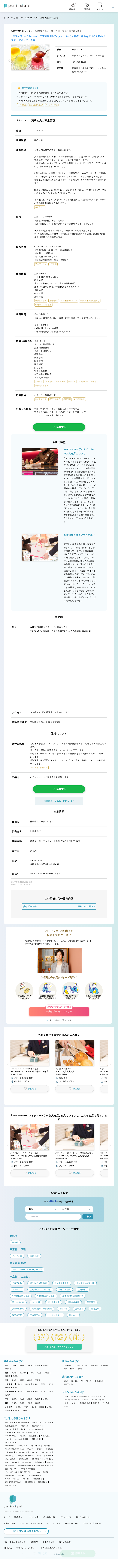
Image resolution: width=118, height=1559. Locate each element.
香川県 (22, 1403)
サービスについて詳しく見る (60, 1020)
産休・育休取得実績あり (13, 1482)
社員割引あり (10, 1455)
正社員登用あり (21, 1452)
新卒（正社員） (68, 1384)
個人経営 (48, 1422)
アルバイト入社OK (41, 1472)
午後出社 (22, 1436)
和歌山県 (8, 1369)
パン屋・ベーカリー (70, 1403)
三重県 (37, 1380)
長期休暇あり (42, 1482)
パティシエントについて (15, 1542)
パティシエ (67, 1365)
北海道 (20, 1384)
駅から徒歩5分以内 (22, 1422)
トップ (6, 18)
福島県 (15, 1387)
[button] (9, 61)
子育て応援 (9, 1422)
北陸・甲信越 (9, 1391)
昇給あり (30, 1449)
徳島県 (29, 1403)
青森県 (35, 1384)
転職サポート (10, 1523)
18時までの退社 (10, 1436)
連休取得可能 (10, 1475)
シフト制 (8, 1439)
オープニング (37, 1422)
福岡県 (18, 1407)
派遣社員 (100, 1381)
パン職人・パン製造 (81, 1365)
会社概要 (34, 1542)
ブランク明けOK (11, 1472)
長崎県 (33, 1407)
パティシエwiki (71, 1523)
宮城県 (27, 1384)
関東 (6, 1373)
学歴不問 (50, 1462)
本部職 (72, 1369)
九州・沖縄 (8, 1407)
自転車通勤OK (23, 1459)
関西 (6, 1365)
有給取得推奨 (37, 1479)
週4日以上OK (10, 1446)
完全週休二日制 (10, 1485)
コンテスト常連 (10, 1429)
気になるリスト (83, 1517)
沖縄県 (24, 1410)
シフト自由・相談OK (21, 1439)
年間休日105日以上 (34, 1475)
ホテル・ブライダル (96, 1396)
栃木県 (7, 1376)
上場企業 (22, 1429)
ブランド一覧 (66, 1517)
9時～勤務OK (35, 1446)
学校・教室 (105, 1403)
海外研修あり (36, 1459)
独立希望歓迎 (10, 1465)
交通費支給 (9, 1452)
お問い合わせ (65, 1542)
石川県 (35, 1391)
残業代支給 (50, 1449)
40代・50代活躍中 (26, 1472)
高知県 (37, 1403)
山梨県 (51, 1391)
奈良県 (45, 1365)
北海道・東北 (9, 1384)
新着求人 (18, 1517)
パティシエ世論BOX (92, 1523)
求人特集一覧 (49, 1517)
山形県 (7, 1387)
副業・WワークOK (11, 1469)
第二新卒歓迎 (27, 1462)
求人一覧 (14, 18)
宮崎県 (7, 1410)
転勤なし (40, 1455)
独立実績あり (36, 1426)
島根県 (29, 1399)
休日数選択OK (30, 1482)
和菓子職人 (104, 1365)
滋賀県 (29, 1365)
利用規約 (8, 1548)
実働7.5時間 (20, 1432)
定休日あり (9, 1432)
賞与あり (40, 1449)
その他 (80, 1369)
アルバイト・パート (87, 1381)
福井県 (43, 1391)
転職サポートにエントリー (59, 1010)
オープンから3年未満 (35, 1429)
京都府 (37, 1365)
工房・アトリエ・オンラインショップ (76, 1400)
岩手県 (43, 1384)
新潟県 (20, 1391)
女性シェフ (24, 1426)
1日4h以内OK (22, 1446)
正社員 (66, 1381)
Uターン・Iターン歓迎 (43, 1465)
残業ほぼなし (33, 1436)
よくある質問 (49, 1542)
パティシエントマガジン (31, 1523)
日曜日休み (26, 1479)
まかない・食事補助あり (26, 1455)
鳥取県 (37, 1399)
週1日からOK (36, 1439)
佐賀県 (26, 1407)
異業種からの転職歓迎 (25, 1465)
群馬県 (15, 1376)
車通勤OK (49, 1455)
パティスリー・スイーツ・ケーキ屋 (75, 1396)
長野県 (7, 1395)
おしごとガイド (53, 1523)
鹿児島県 (16, 1410)
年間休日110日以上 (12, 1479)
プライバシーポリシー (26, 1548)
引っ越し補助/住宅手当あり (14, 1449)
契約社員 (74, 1381)
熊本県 (41, 1407)
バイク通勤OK (10, 1459)
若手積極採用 (39, 1462)
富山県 (27, 1391)
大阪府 (14, 1365)
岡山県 (22, 1399)
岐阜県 (29, 1380)
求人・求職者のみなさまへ (52, 1548)
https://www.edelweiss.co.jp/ (45, 873)
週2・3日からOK (10, 1442)
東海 (6, 1380)
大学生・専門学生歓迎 (28, 1469)
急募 (6, 1462)
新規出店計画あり (11, 1426)
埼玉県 (39, 1373)
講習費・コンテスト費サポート (40, 1452)
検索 (87, 1216)
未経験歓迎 (15, 1462)
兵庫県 (22, 1365)
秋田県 (51, 1384)
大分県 (49, 1407)
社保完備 (47, 1446)
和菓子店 (96, 1403)
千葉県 (31, 1373)
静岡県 (22, 1380)
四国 (6, 1403)
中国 (6, 1399)
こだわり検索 (33, 1517)
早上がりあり (45, 1436)
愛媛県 (14, 1403)
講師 (65, 1369)
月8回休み (21, 1475)
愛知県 (14, 1380)
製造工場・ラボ (85, 1403)
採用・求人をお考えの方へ (25, 1531)
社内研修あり (48, 1459)
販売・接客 (94, 1365)
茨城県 (47, 1373)
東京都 (14, 1373)
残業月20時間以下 (34, 1432)
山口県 (45, 1399)
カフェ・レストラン (98, 1400)
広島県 (14, 1399)
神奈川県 (23, 1373)
